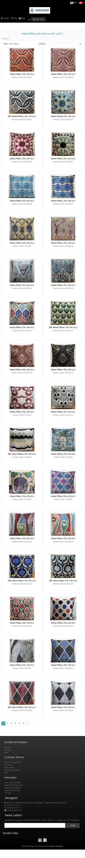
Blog (22, 18)
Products (7, 793)
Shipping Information (12, 788)
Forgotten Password (12, 770)
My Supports (9, 768)
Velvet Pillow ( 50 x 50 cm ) (22, 74)
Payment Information (12, 790)
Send (73, 825)
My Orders (8, 765)
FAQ (14, 18)
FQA (6, 753)
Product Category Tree (13, 762)
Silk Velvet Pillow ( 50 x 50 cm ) (22, 116)
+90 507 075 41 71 (12, 805)
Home (7, 39)
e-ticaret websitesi (56, 846)
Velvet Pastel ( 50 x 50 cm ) (63, 116)
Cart (37, 19)
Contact (5, 18)
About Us (7, 747)
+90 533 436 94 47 (12, 808)
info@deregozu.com (13, 810)
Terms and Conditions (12, 783)
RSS (6, 773)
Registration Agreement (13, 785)
